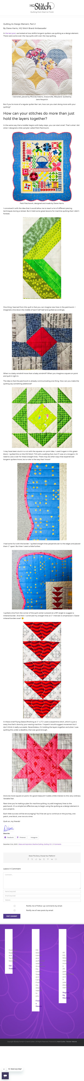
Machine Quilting (37, 844)
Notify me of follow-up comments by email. (44, 906)
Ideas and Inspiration (25, 844)
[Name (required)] (42, 891)
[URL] (42, 900)
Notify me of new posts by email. (39, 910)
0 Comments (57, 844)
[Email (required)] (42, 895)
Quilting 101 (48, 844)
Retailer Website (71, 1041)
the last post (10, 33)
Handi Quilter (61, 1041)
